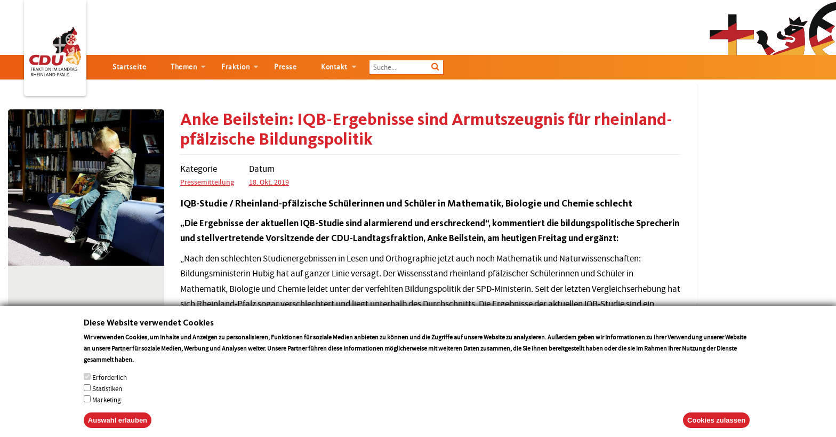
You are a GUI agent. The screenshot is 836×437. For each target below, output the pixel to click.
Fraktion (235, 66)
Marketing (106, 410)
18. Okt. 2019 (269, 182)
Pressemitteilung (207, 182)
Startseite (129, 66)
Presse (285, 66)
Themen (184, 66)
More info (149, 370)
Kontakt (334, 66)
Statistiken (107, 399)
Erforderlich (109, 388)
